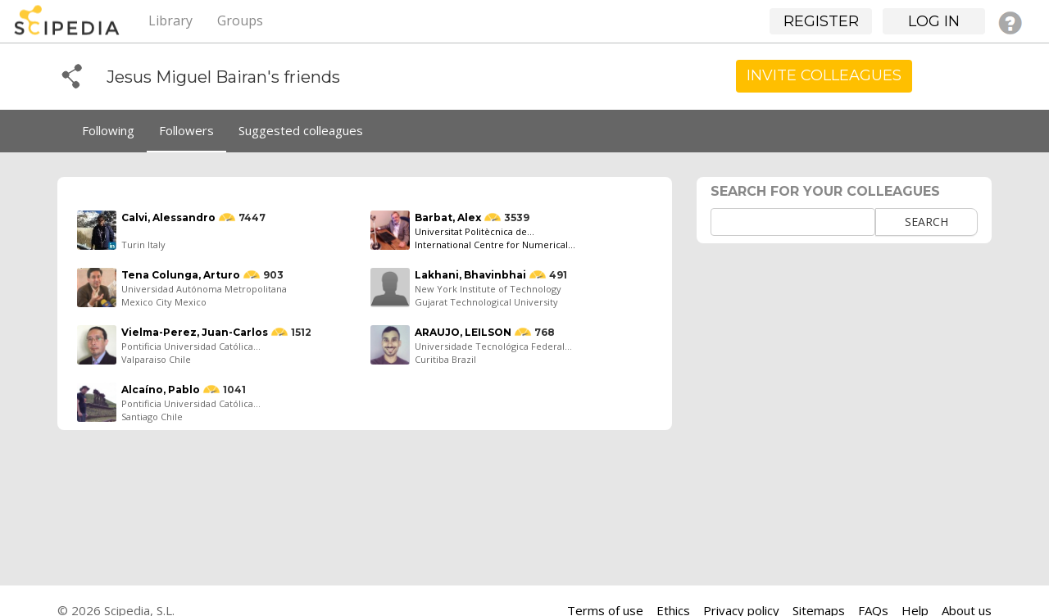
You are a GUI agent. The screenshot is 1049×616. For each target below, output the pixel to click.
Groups (240, 20)
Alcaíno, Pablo (160, 389)
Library (170, 20)
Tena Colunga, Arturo (180, 275)
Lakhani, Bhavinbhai (470, 275)
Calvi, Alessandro (168, 217)
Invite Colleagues (824, 75)
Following (108, 130)
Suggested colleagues (300, 130)
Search (926, 221)
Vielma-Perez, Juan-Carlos (194, 332)
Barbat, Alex (448, 217)
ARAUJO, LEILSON (463, 332)
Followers (186, 130)
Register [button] (821, 21)
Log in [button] (934, 21)
